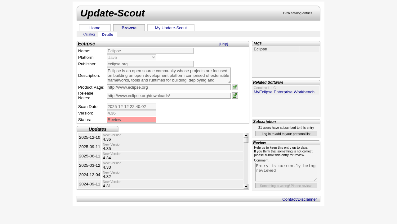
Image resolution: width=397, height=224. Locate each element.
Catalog (89, 34)
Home (94, 28)
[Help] (223, 44)
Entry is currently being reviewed (286, 172)
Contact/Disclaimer (299, 199)
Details (107, 34)
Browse (129, 28)
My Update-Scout (171, 28)
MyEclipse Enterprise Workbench (284, 92)
